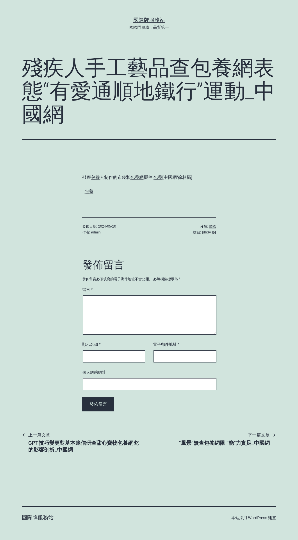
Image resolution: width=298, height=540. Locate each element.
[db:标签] (209, 232)
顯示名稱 (91, 344)
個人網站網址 (94, 372)
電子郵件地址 (166, 344)
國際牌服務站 (149, 20)
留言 (87, 289)
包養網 (137, 177)
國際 (212, 226)
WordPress (257, 517)
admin (96, 232)
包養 (95, 177)
